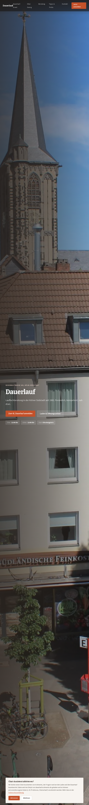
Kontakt (65, 4)
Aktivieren (14, 798)
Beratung (41, 4)
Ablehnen (26, 798)
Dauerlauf (8, 5)
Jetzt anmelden (77, 5)
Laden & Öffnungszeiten (50, 413)
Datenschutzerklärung (16, 792)
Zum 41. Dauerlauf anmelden (20, 413)
